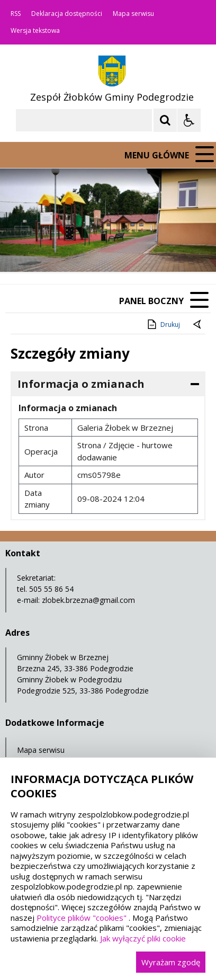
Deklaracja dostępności (66, 14)
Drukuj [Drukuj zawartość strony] (163, 324)
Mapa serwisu (133, 14)
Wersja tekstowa (35, 31)
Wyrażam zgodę (170, 962)
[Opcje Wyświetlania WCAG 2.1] (189, 120)
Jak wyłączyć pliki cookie (143, 938)
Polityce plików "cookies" (82, 917)
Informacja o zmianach (81, 384)
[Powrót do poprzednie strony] (198, 324)
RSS (16, 14)
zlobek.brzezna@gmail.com (88, 600)
